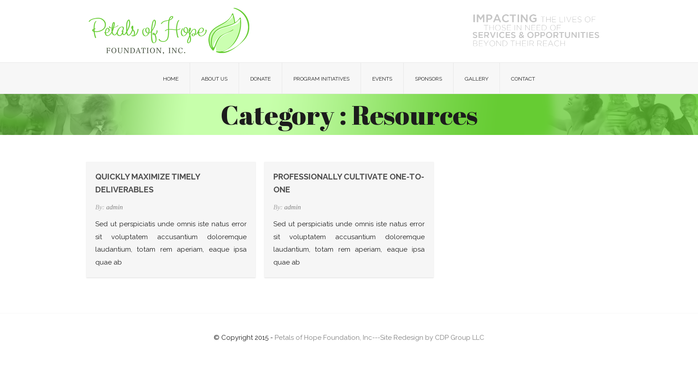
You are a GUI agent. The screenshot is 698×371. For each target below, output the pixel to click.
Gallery (476, 79)
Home (171, 79)
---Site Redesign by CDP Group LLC (428, 338)
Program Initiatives (321, 79)
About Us (214, 79)
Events (382, 79)
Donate (260, 79)
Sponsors (428, 79)
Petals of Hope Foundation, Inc (323, 338)
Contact (523, 79)
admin (114, 207)
